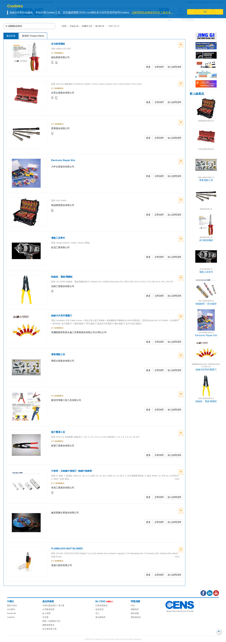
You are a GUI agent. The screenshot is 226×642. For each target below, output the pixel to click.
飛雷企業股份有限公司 (206, 177)
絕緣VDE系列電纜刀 (206, 369)
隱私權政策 (136, 617)
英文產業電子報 (49, 629)
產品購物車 (100, 617)
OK (205, 12)
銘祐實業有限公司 (206, 237)
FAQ (133, 605)
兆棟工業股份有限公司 (206, 398)
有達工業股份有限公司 (206, 301)
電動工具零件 (206, 272)
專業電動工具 (206, 180)
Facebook (11, 613)
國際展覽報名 (48, 625)
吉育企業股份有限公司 (206, 149)
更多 (148, 67)
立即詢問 (159, 67)
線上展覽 (46, 613)
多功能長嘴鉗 (206, 240)
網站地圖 (135, 613)
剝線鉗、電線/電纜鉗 (206, 401)
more (177, 479)
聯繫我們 (135, 609)
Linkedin (11, 617)
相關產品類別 (13, 26)
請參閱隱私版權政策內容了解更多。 (152, 12)
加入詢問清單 (174, 67)
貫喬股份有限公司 (206, 209)
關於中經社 (12, 605)
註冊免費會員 (101, 605)
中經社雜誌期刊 (49, 605)
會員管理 (99, 609)
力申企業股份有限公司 (206, 332)
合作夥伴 (11, 609)
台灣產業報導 (48, 609)
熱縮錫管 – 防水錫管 (206, 304)
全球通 (45, 617)
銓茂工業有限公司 (206, 269)
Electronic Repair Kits (206, 335)
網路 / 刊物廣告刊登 (51, 621)
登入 (97, 613)
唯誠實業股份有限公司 (206, 121)
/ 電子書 (60, 605)
